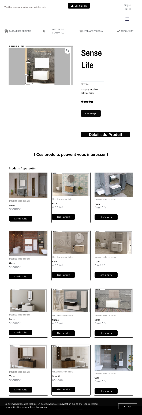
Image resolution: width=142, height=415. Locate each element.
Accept (127, 406)
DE (130, 9)
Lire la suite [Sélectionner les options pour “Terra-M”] (63, 389)
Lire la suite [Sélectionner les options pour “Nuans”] (63, 333)
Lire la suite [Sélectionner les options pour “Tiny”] (106, 391)
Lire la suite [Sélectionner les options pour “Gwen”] (20, 276)
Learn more (41, 407)
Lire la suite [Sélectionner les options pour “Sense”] (106, 333)
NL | (130, 5)
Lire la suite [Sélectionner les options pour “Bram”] (63, 217)
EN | (126, 9)
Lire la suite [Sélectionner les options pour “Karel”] (63, 275)
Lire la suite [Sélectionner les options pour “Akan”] (20, 218)
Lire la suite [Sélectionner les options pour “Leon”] (106, 275)
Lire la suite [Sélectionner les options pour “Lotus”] (20, 332)
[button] (127, 19)
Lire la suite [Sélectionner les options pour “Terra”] (20, 389)
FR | (126, 5)
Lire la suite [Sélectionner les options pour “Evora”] (106, 217)
